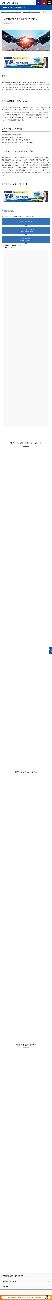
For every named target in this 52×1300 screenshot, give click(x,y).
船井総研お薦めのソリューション (31, 12)
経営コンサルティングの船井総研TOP (11, 12)
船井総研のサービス (9, 1281)
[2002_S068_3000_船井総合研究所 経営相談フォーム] (26, 338)
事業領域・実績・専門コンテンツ (14, 1276)
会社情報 (6, 1287)
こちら (19, 245)
